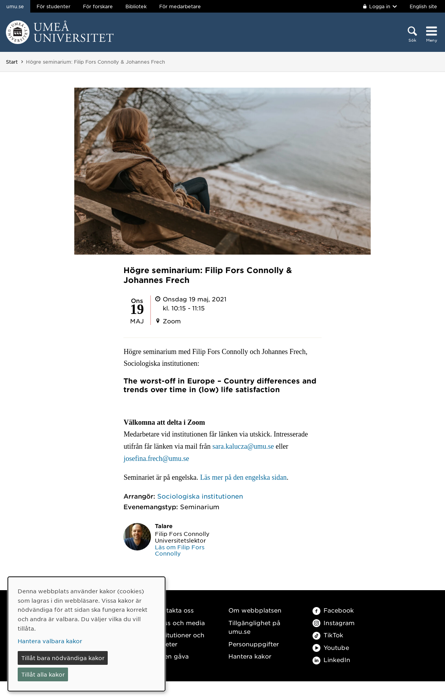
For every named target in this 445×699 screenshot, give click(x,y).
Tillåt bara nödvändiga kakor (63, 657)
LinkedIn (331, 659)
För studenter (53, 6)
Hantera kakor (249, 656)
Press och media (179, 622)
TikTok (328, 634)
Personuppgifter (253, 644)
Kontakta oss (174, 610)
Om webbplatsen (254, 610)
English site (423, 6)
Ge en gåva (171, 656)
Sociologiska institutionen (200, 496)
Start (12, 62)
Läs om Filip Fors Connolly (179, 550)
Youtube (331, 647)
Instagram (334, 622)
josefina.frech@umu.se (156, 458)
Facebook (333, 610)
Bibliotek (136, 6)
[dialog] (86, 634)
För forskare (98, 6)
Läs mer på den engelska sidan (243, 477)
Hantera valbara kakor (50, 640)
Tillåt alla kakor (43, 674)
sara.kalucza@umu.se (243, 446)
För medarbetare (180, 6)
